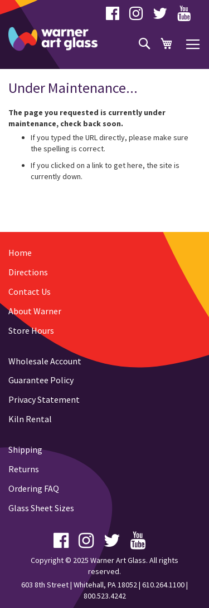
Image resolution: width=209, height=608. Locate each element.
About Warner (34, 311)
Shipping (25, 449)
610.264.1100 (163, 585)
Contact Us (29, 291)
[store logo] (53, 39)
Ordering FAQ (33, 488)
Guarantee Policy (41, 379)
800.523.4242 (105, 596)
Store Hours (31, 330)
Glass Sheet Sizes (41, 507)
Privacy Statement (44, 399)
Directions (28, 272)
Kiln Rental (30, 418)
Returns (23, 468)
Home (20, 252)
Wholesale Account (44, 361)
